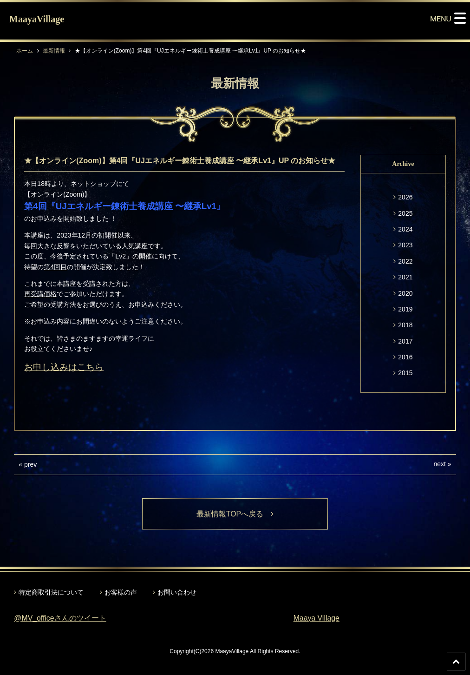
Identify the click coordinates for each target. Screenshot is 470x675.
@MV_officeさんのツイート (60, 618)
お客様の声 (120, 592)
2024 (405, 229)
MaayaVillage (36, 19)
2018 (405, 325)
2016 (405, 357)
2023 (405, 245)
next (439, 464)
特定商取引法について (51, 592)
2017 (405, 341)
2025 (405, 213)
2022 (405, 261)
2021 (405, 277)
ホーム (24, 50)
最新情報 (54, 50)
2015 (405, 373)
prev (30, 464)
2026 (405, 197)
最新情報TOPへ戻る (235, 514)
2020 (405, 293)
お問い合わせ (176, 592)
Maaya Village (317, 618)
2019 (405, 309)
